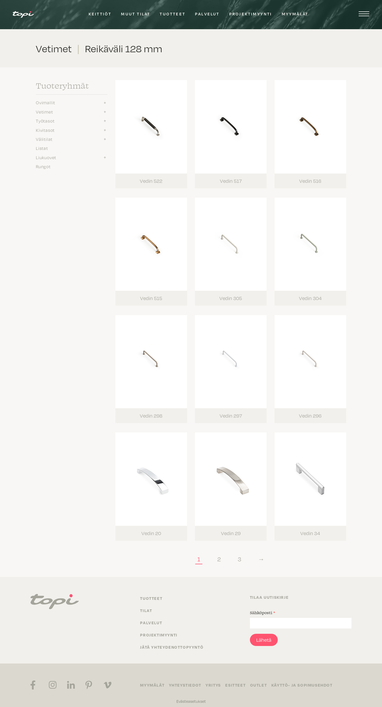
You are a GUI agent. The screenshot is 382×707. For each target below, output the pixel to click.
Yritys (215, 679)
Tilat (146, 604)
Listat (42, 148)
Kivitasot (45, 130)
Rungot (43, 166)
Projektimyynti (250, 13)
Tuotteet (172, 13)
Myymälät (295, 13)
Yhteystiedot (186, 679)
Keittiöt (100, 13)
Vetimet (44, 112)
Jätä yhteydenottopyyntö (171, 641)
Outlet (262, 679)
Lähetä (263, 634)
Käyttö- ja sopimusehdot (306, 679)
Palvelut (207, 13)
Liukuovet (46, 157)
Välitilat (44, 139)
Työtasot (45, 121)
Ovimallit (45, 102)
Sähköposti (262, 607)
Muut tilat (135, 13)
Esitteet (238, 679)
